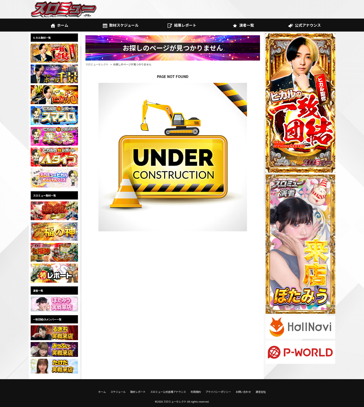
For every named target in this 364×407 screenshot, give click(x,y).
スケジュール (118, 392)
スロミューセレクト (96, 64)
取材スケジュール (121, 25)
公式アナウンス (304, 25)
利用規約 (196, 392)
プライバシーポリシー (218, 392)
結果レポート (182, 25)
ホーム (59, 25)
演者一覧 (243, 25)
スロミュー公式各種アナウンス (168, 392)
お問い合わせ (243, 392)
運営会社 (261, 392)
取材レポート (138, 392)
